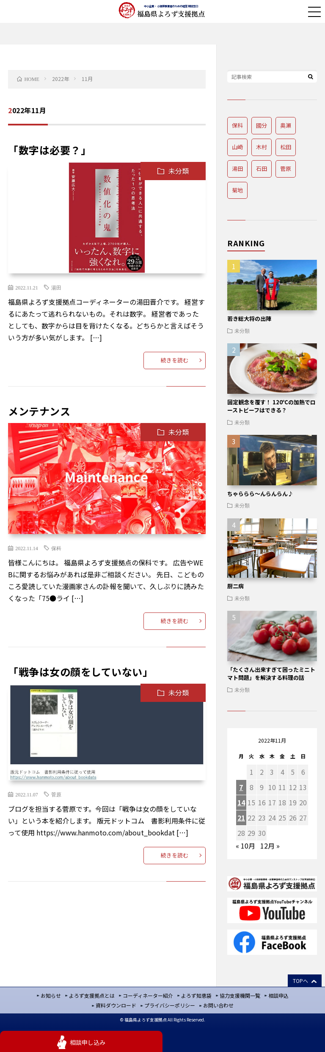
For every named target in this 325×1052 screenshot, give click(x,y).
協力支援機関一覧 (240, 995)
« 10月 (245, 845)
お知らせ (51, 995)
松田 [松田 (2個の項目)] (285, 147)
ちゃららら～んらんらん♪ (260, 494)
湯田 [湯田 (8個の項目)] (237, 168)
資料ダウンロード (116, 1005)
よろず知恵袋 (196, 995)
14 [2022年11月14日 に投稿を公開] (241, 802)
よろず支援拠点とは (92, 995)
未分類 (178, 171)
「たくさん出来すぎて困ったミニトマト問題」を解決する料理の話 (271, 673)
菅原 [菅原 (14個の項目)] (285, 168)
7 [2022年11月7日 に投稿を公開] (241, 787)
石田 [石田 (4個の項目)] (261, 168)
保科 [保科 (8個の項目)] (237, 125)
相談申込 (278, 995)
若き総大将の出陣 (249, 318)
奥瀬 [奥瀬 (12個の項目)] (285, 125)
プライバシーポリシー (169, 1005)
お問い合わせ (218, 1005)
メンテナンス (39, 411)
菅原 (56, 794)
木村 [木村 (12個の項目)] (261, 147)
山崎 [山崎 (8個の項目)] (237, 147)
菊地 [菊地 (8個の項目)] (237, 190)
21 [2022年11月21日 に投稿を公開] (241, 818)
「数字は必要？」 (49, 149)
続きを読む (174, 360)
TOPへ (300, 980)
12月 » (270, 845)
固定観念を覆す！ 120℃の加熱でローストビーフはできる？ (271, 406)
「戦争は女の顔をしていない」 (80, 671)
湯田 (56, 287)
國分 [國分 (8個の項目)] (261, 125)
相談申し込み (87, 1042)
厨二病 (235, 586)
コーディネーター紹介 (148, 995)
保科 (56, 548)
